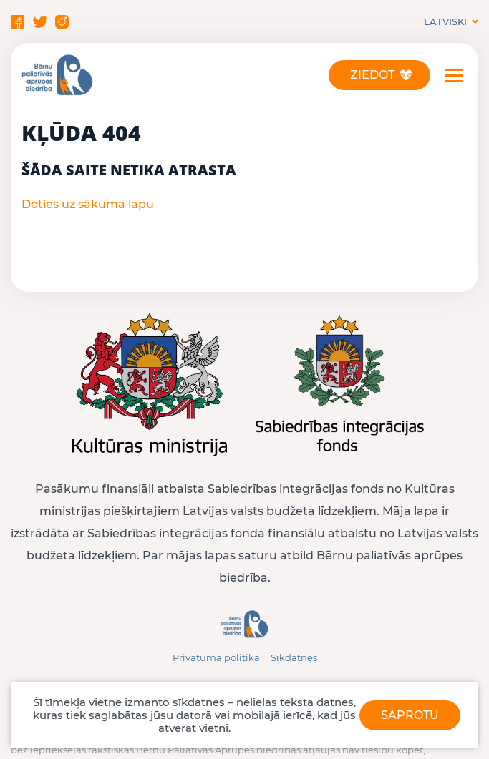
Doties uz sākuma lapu (87, 204)
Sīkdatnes (294, 657)
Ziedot (372, 75)
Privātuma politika (216, 657)
